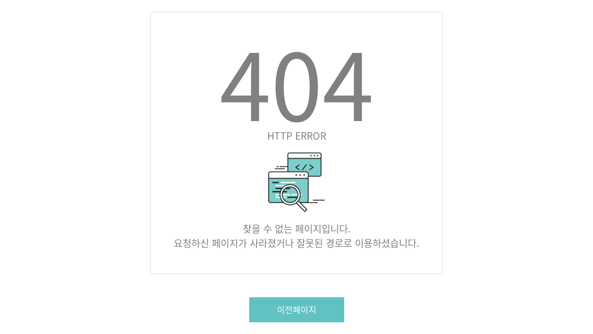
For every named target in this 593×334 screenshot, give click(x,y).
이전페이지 (296, 309)
